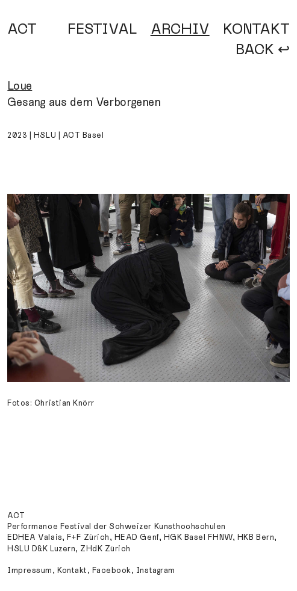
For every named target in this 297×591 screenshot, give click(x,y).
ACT (22, 29)
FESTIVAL (102, 29)
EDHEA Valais (34, 537)
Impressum (29, 570)
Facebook (111, 570)
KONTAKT (256, 29)
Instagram (155, 570)
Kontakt (72, 570)
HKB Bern (255, 537)
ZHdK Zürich (105, 549)
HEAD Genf (136, 537)
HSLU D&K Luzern (41, 549)
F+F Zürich (88, 537)
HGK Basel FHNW (198, 537)
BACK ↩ (263, 49)
